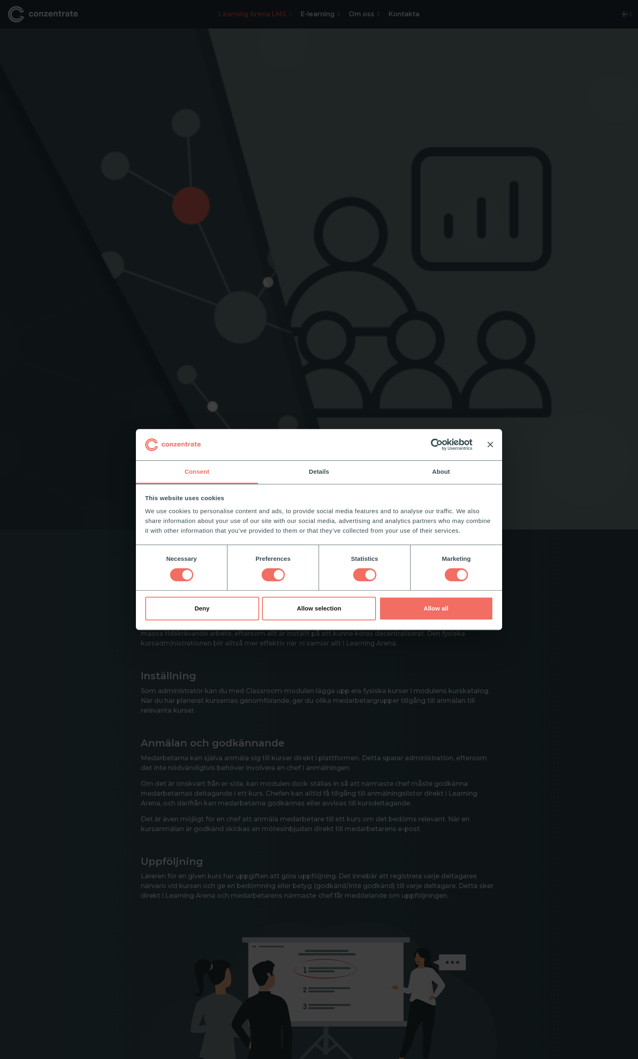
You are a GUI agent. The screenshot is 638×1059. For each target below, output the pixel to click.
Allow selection (319, 608)
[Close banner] (490, 445)
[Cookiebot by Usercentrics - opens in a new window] (436, 445)
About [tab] (441, 471)
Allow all (436, 608)
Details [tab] (319, 471)
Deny (202, 608)
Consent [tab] (197, 471)
